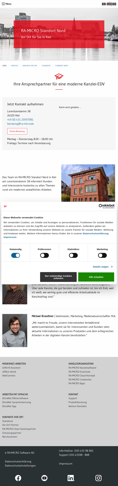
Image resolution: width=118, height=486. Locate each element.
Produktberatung (78, 402)
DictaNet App (9, 406)
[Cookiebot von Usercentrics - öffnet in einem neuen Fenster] (101, 206)
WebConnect (8, 375)
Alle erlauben (96, 277)
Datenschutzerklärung (96, 233)
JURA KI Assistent (11, 367)
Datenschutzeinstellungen (20, 465)
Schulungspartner (11, 432)
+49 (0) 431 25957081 (20, 119)
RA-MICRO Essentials (79, 371)
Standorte (46, 66)
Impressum (10, 237)
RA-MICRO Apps (77, 383)
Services (14, 66)
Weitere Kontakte (78, 406)
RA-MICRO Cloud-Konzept (82, 375)
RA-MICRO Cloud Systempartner (19, 428)
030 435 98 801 (83, 450)
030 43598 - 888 (79, 455)
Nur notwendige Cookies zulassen (58, 276)
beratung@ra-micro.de (20, 123)
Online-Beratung (17, 131)
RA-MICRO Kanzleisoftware (82, 367)
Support (73, 398)
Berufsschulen (9, 436)
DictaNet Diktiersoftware (15, 398)
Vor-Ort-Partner (10, 424)
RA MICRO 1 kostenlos (80, 379)
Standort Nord (61, 66)
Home (4, 66)
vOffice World (9, 371)
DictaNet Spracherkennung (16, 402)
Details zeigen (100, 266)
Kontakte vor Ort (30, 66)
